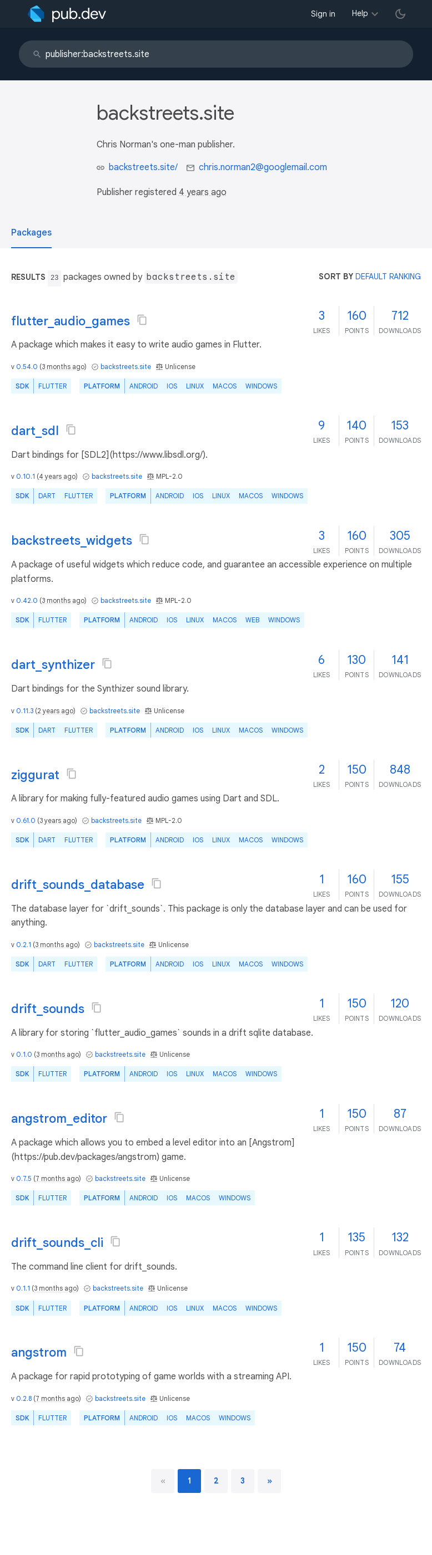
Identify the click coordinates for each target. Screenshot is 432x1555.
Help (360, 13)
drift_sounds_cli (57, 1242)
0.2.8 (24, 1398)
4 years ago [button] (203, 192)
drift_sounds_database (77, 884)
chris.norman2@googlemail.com (263, 167)
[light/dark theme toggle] (400, 14)
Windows (261, 386)
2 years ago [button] (55, 711)
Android (143, 386)
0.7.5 (24, 1178)
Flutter (52, 386)
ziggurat (35, 775)
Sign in (323, 14)
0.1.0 (24, 1054)
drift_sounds (47, 1008)
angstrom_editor (59, 1118)
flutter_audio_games (70, 321)
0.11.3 (24, 711)
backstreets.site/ (143, 167)
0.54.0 (27, 366)
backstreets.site (126, 366)
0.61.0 (26, 820)
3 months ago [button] (63, 366)
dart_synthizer (53, 664)
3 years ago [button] (57, 820)
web (252, 620)
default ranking (388, 277)
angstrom (39, 1352)
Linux (195, 386)
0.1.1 (23, 1288)
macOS (225, 386)
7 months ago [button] (57, 1178)
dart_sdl (35, 430)
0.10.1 (25, 476)
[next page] (269, 1480)
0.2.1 (23, 944)
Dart (47, 496)
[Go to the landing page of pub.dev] (67, 14)
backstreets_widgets (71, 540)
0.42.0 (27, 600)
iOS (172, 386)
